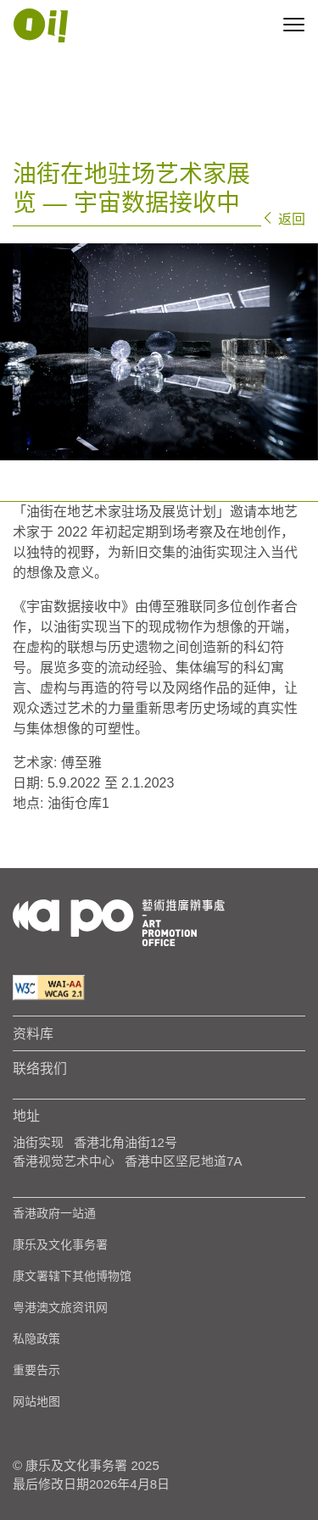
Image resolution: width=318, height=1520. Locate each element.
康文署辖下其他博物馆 (72, 1275)
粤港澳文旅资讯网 (60, 1307)
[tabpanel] (159, 351)
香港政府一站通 (54, 1213)
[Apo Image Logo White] (41, 25)
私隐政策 (36, 1338)
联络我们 (40, 1068)
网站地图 (36, 1401)
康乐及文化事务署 (60, 1244)
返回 (283, 218)
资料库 (33, 1033)
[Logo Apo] (119, 921)
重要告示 (36, 1370)
